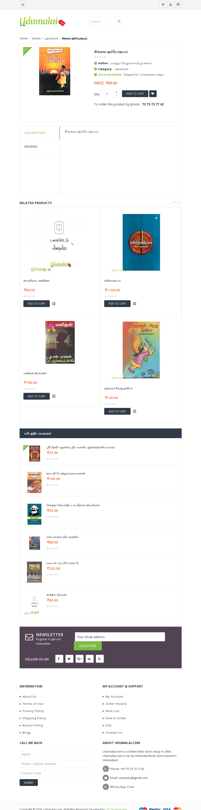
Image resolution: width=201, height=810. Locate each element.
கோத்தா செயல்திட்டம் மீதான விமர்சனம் (73, 505)
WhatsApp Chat (122, 778)
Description (34, 133)
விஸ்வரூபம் (112, 280)
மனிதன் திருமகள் (35, 373)
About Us (28, 687)
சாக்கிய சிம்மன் (56, 595)
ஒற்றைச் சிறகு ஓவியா (118, 388)
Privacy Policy (32, 702)
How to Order (114, 709)
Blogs (25, 723)
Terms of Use (31, 695)
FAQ (107, 716)
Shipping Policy (33, 709)
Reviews (30, 146)
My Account (113, 687)
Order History (115, 695)
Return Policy (31, 716)
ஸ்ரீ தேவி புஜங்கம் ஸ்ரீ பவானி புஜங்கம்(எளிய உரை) (80, 447)
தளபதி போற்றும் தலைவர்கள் (65, 473)
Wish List (111, 702)
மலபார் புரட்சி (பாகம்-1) (62, 563)
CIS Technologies (116, 800)
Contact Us (112, 723)
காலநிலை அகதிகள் (36, 280)
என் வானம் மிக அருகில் (62, 537)
